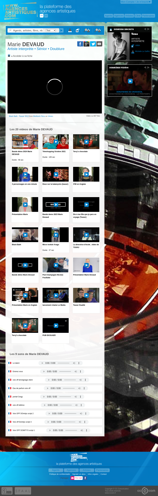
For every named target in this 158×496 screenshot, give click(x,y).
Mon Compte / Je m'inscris (135, 2)
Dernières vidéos (119, 68)
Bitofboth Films (39, 116)
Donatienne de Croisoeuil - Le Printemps (129, 94)
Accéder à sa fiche (22, 56)
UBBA (137, 45)
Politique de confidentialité (59, 474)
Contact (104, 474)
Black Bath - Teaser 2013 (19, 116)
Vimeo (50, 116)
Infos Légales (93, 474)
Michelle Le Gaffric (142, 51)
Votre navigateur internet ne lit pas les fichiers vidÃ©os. (60, 363)
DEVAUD (26, 44)
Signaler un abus (79, 474)
